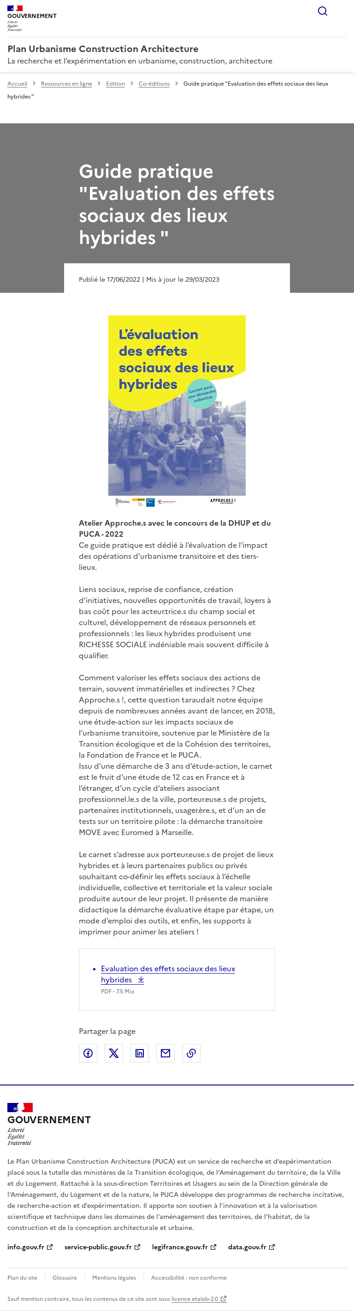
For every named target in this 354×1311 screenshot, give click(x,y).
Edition (115, 84)
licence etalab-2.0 (194, 1299)
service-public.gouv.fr (98, 1247)
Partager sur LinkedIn (139, 1053)
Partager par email (165, 1053)
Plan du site (22, 1278)
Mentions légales (114, 1278)
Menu (341, 11)
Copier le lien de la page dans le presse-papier (191, 1053)
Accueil (17, 84)
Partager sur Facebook (88, 1053)
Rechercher (322, 11)
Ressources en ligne (66, 84)
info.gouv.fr (25, 1247)
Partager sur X (114, 1053)
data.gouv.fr (247, 1247)
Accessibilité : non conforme (189, 1278)
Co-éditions (154, 84)
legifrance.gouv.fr (180, 1247)
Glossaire (65, 1278)
